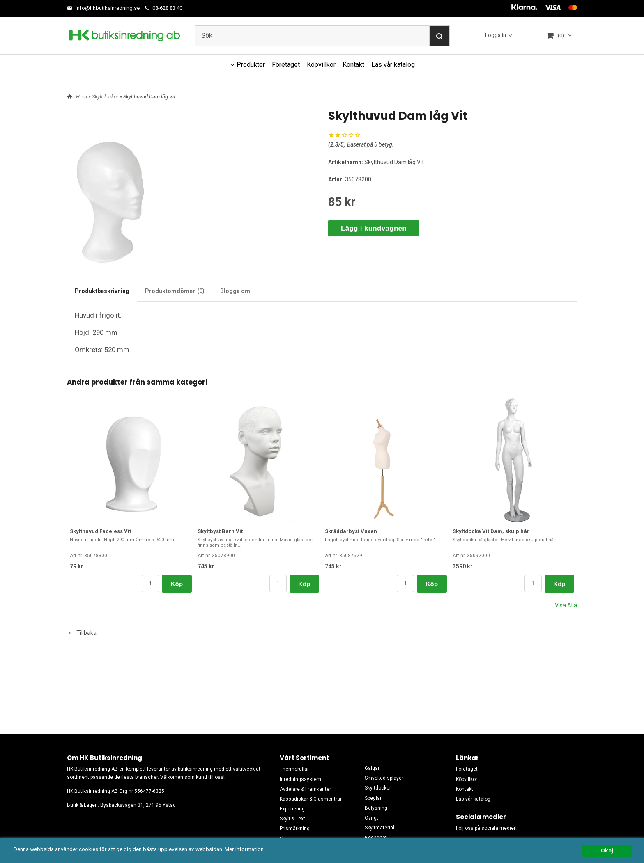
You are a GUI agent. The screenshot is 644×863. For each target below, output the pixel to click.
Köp (176, 583)
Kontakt (353, 65)
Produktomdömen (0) (175, 291)
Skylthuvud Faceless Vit (100, 531)
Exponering (292, 809)
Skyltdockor (106, 97)
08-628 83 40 (163, 8)
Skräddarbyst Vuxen (351, 531)
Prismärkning (295, 828)
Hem (81, 97)
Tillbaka (82, 633)
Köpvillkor (321, 65)
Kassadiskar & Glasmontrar (311, 799)
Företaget (286, 65)
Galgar (372, 768)
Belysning (376, 808)
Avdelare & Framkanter (305, 789)
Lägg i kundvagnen (374, 228)
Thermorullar (294, 769)
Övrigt (371, 818)
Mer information (244, 849)
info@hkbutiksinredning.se (103, 8)
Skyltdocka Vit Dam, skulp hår (491, 531)
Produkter (251, 65)
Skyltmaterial (379, 828)
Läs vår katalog (393, 65)
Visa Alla (566, 605)
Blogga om (235, 291)
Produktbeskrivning (102, 291)
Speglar (373, 798)
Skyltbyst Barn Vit (220, 531)
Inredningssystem (300, 779)
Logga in (495, 35)
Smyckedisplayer (384, 778)
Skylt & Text (292, 819)
